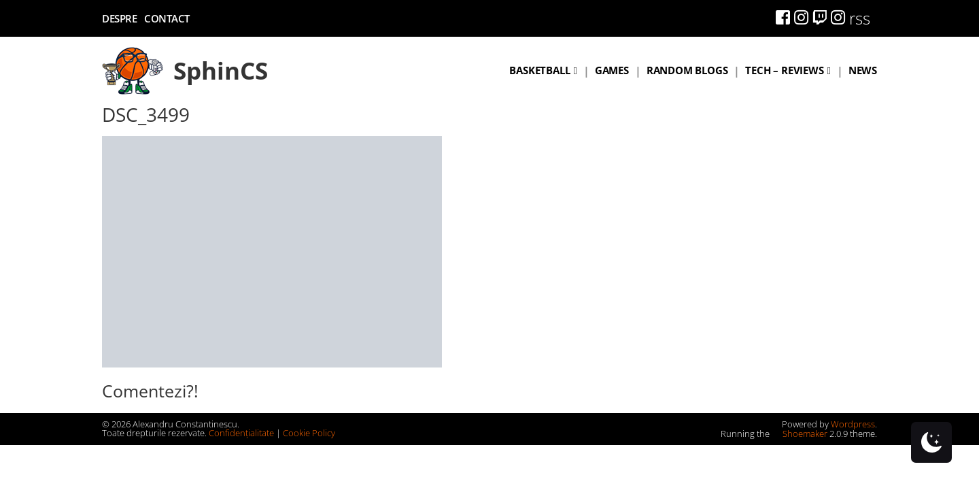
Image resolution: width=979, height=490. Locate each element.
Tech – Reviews (784, 70)
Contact (167, 18)
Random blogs (687, 70)
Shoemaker (799, 433)
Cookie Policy (309, 433)
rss (859, 18)
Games (612, 70)
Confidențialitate (241, 433)
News (862, 70)
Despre (119, 18)
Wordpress (853, 424)
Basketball (539, 70)
